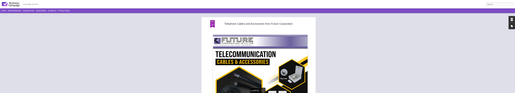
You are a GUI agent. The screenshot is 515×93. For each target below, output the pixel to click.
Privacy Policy (64, 11)
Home (3, 11)
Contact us (52, 11)
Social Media (41, 11)
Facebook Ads (28, 11)
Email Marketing (14, 11)
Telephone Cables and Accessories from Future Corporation (258, 23)
